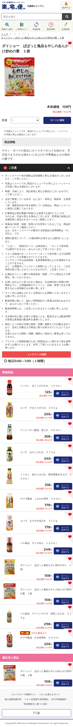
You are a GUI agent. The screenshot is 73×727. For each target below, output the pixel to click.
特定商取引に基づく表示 (35, 704)
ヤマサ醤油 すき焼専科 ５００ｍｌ (40, 637)
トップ (4, 34)
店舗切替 (36, 29)
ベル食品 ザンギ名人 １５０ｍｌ (39, 543)
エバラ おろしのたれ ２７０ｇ (37, 452)
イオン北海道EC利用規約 (36, 699)
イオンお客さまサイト (49, 694)
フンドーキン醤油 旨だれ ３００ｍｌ (41, 430)
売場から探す (7, 29)
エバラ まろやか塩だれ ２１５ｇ (39, 520)
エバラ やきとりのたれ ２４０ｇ (39, 407)
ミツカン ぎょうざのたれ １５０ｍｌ (41, 385)
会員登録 (65, 29)
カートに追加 (57, 120)
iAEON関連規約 (58, 699)
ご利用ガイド (22, 29)
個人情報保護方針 (13, 699)
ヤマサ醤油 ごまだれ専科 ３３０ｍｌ (41, 498)
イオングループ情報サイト (23, 694)
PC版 (36, 713)
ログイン (66, 7)
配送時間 (51, 29)
